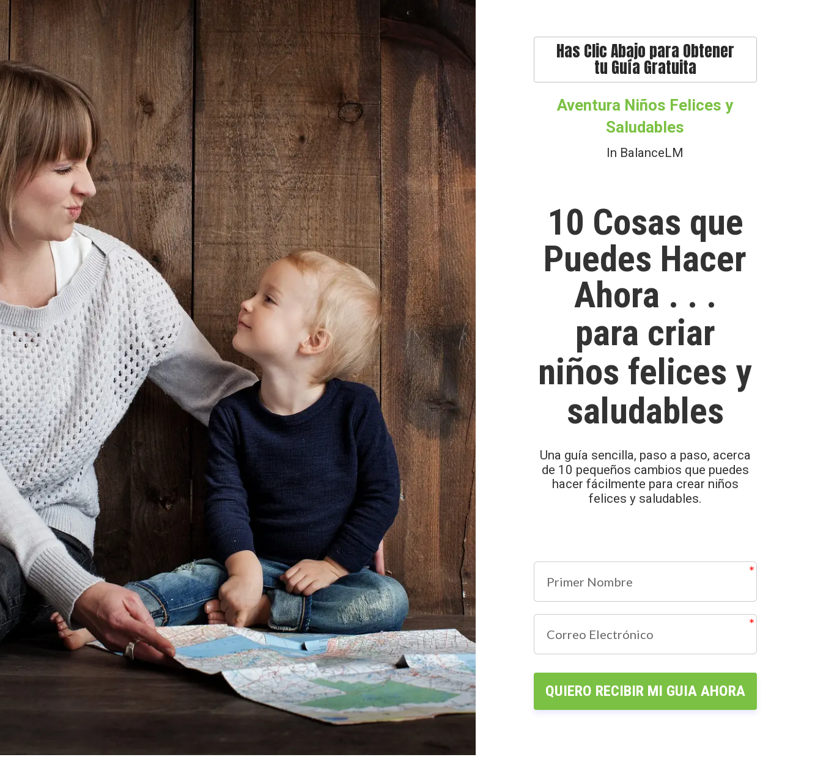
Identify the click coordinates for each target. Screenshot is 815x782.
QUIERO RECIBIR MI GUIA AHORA (645, 704)
